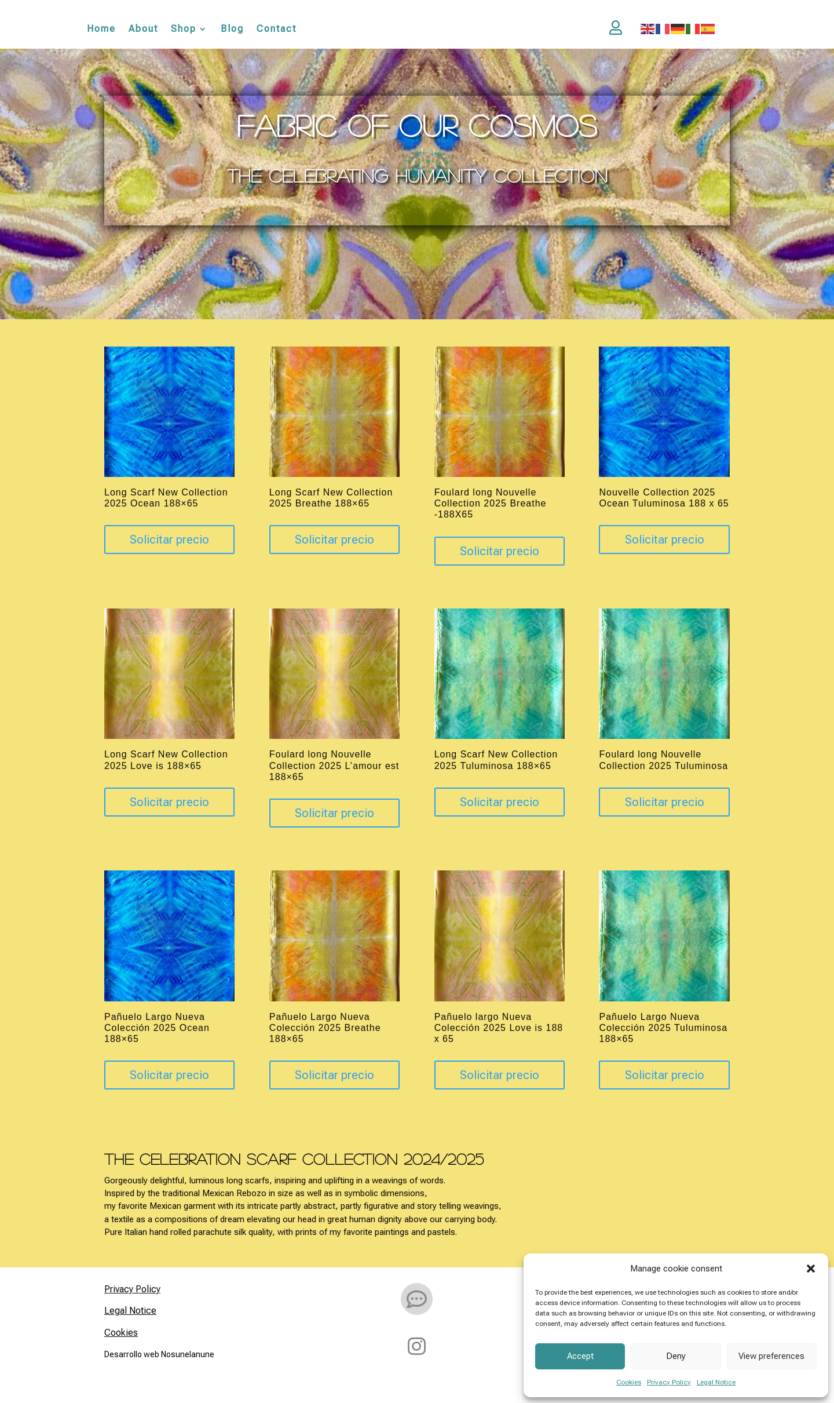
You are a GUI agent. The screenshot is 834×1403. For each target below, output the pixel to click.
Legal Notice (716, 1382)
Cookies (628, 1382)
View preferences (771, 1356)
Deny (676, 1356)
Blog (232, 29)
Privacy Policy (669, 1382)
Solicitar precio (169, 541)
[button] (811, 1268)
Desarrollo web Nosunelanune (159, 1355)
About (143, 29)
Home (101, 29)
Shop (183, 29)
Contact (277, 29)
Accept (580, 1356)
